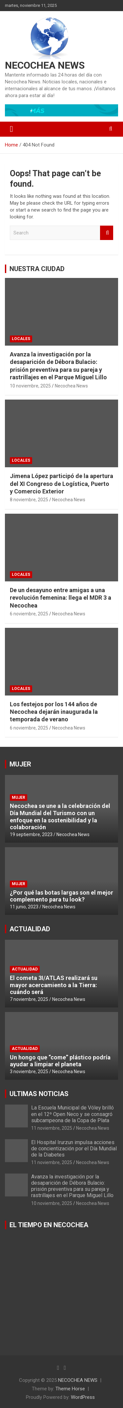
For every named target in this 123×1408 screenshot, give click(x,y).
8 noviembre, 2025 (29, 499)
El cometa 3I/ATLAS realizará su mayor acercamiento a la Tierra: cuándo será (53, 984)
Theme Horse (70, 1389)
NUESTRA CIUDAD (37, 269)
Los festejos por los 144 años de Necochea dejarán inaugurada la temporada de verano (54, 712)
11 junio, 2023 (24, 906)
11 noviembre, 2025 (51, 1128)
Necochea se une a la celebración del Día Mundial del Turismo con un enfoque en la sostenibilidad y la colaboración (60, 816)
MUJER (20, 764)
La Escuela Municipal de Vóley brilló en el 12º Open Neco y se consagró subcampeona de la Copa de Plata (72, 1114)
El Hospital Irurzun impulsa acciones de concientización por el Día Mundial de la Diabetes (74, 1148)
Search (106, 233)
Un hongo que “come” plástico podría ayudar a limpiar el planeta (60, 1061)
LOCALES (21, 338)
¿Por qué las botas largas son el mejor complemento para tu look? (61, 896)
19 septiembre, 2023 (31, 834)
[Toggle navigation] (11, 129)
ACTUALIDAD (30, 929)
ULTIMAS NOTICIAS (39, 1094)
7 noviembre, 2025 (29, 999)
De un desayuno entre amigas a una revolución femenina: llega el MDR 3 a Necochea (60, 598)
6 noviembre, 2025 (29, 613)
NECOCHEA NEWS (45, 65)
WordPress (83, 1397)
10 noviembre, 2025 (30, 385)
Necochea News (71, 385)
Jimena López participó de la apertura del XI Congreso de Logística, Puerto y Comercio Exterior (61, 483)
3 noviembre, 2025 (29, 1071)
